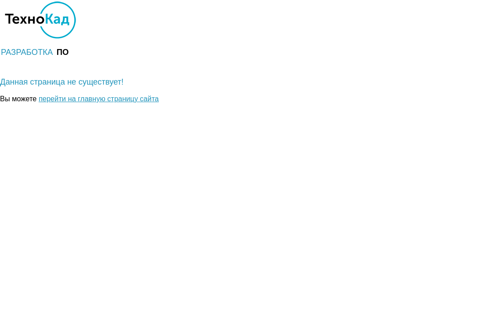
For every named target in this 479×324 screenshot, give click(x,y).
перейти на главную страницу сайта (99, 99)
